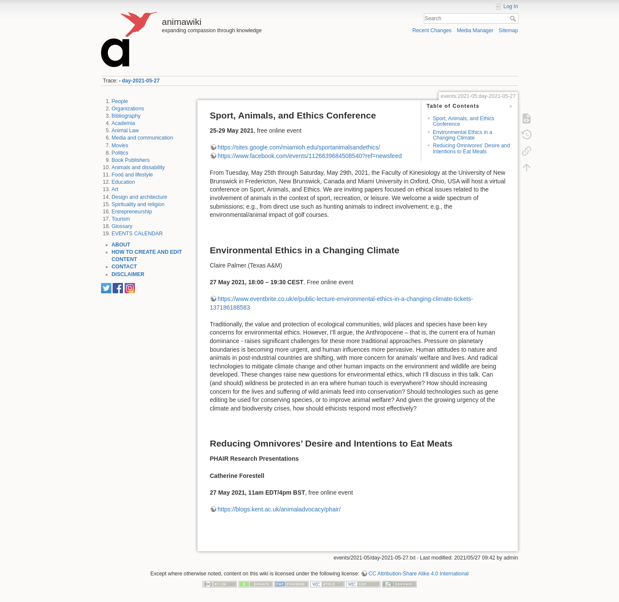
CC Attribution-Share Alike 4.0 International (418, 574)
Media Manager (475, 30)
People (120, 101)
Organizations (128, 109)
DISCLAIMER (128, 274)
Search (514, 18)
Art (115, 189)
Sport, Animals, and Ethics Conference (463, 121)
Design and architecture (139, 197)
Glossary (122, 226)
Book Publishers (131, 160)
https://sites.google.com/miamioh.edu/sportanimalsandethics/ (299, 147)
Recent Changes (431, 30)
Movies (120, 146)
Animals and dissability (138, 167)
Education (123, 182)
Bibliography (126, 116)
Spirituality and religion (138, 204)
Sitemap (508, 30)
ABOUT (121, 245)
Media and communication (142, 138)
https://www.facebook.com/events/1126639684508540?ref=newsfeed (309, 155)
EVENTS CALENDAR (137, 234)
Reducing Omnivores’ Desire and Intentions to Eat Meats (471, 148)
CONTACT (124, 267)
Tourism (121, 219)
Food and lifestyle (132, 175)
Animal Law (125, 131)
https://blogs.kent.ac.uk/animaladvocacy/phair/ (279, 509)
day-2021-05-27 (141, 81)
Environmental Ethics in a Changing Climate (462, 135)
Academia (123, 123)
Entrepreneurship (132, 212)
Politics (120, 153)
